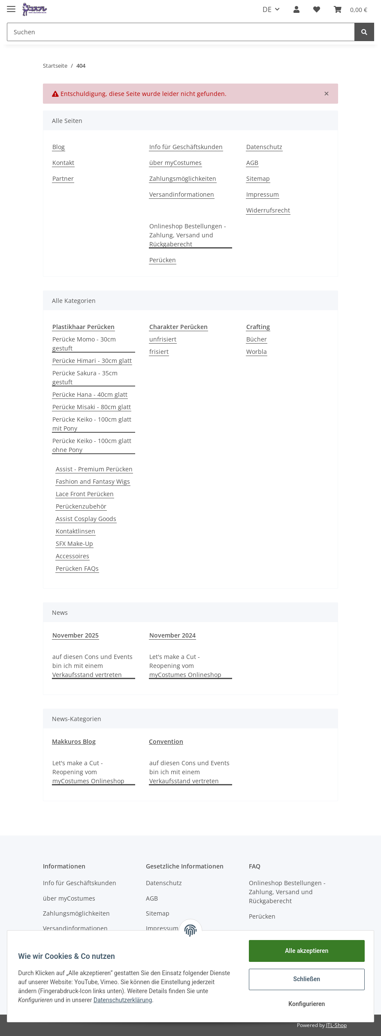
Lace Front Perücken (85, 494)
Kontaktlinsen (75, 531)
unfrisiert (162, 339)
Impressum (262, 194)
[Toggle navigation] (11, 5)
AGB (252, 163)
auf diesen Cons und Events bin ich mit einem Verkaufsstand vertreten (92, 666)
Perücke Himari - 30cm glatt (92, 360)
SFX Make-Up (74, 543)
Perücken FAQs (77, 568)
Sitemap (258, 178)
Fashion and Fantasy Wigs (93, 481)
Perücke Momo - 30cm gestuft (84, 343)
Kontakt (63, 163)
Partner (63, 178)
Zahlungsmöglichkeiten (182, 178)
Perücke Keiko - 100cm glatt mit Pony (91, 423)
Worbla (256, 351)
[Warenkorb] (350, 9)
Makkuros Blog (74, 741)
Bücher (256, 339)
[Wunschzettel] (316, 9)
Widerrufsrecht (268, 210)
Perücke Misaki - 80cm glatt (91, 407)
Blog (58, 147)
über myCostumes (175, 163)
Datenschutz (264, 147)
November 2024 (172, 635)
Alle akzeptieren (303, 950)
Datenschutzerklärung (139, 1000)
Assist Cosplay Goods (86, 519)
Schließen (304, 979)
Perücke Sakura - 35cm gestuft (85, 377)
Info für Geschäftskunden (186, 147)
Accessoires (72, 556)
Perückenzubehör (81, 506)
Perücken (162, 260)
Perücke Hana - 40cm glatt (89, 394)
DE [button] (267, 9)
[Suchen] (181, 32)
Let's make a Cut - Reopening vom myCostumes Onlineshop (185, 666)
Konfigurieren (303, 1003)
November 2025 (75, 635)
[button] (296, 9)
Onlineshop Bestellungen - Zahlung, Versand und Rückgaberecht (187, 235)
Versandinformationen (181, 194)
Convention (166, 741)
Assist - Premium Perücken (94, 469)
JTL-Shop (336, 1025)
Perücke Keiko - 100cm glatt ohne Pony (91, 445)
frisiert (159, 351)
